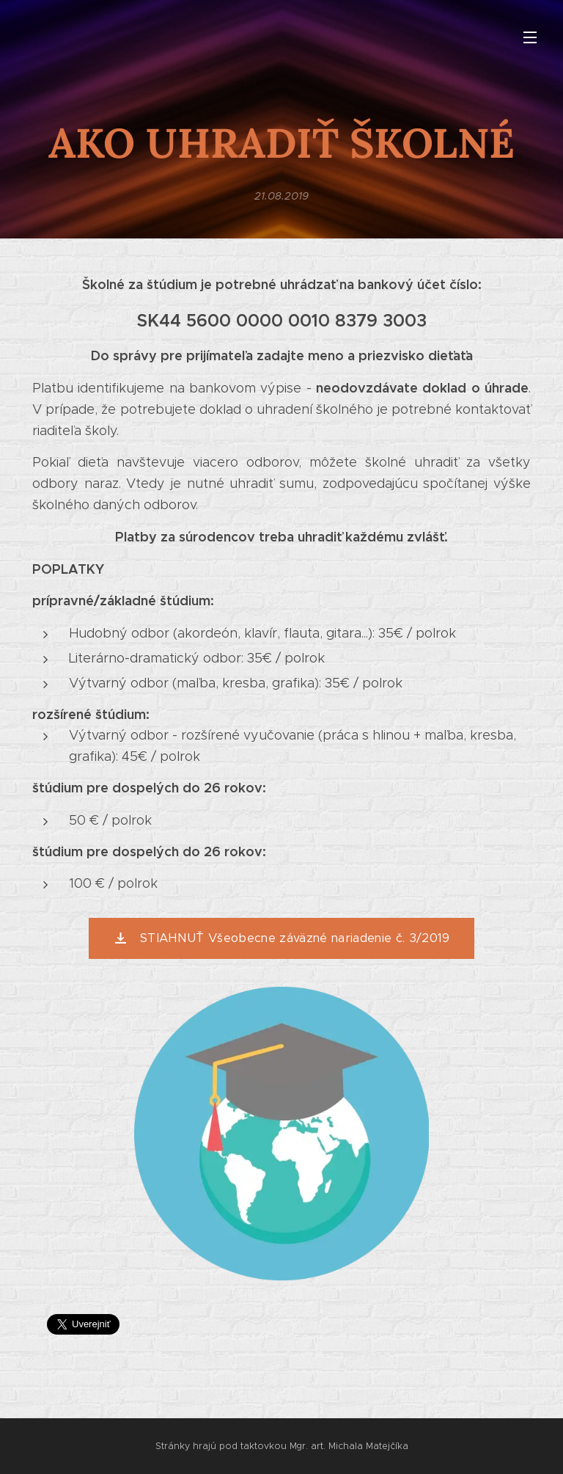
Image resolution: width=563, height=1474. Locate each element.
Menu (530, 37)
